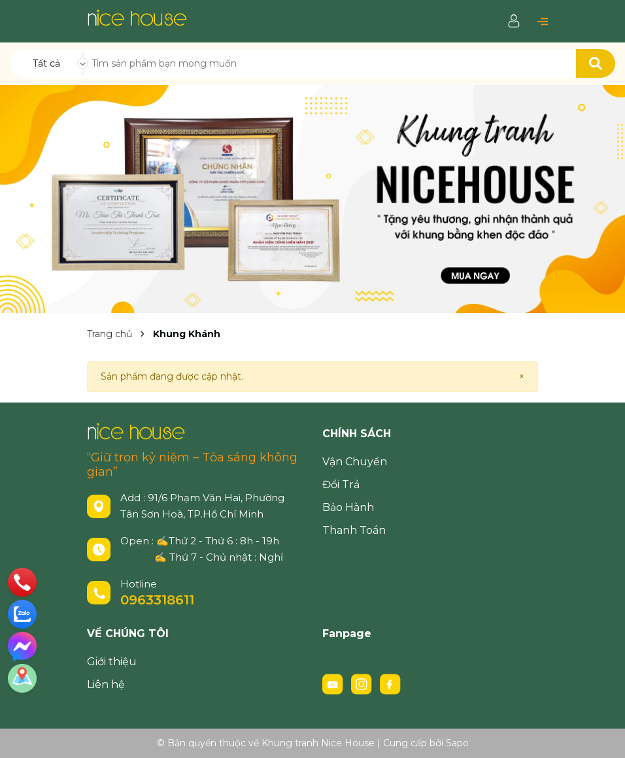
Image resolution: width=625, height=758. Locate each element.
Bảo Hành (348, 507)
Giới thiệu (112, 661)
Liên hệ (106, 684)
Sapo (457, 743)
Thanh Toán (354, 530)
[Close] (521, 376)
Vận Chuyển (354, 461)
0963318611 (157, 600)
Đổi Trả (341, 484)
